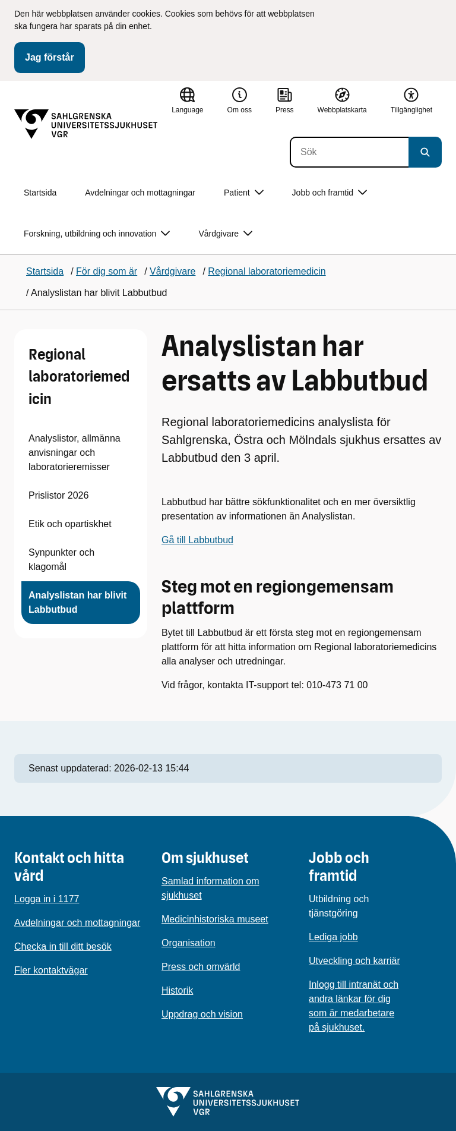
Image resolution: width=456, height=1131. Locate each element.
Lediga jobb (333, 937)
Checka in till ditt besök (63, 946)
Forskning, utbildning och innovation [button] (97, 234)
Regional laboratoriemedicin (79, 377)
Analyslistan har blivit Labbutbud (77, 602)
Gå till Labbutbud (197, 540)
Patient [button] (244, 193)
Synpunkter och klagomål (61, 559)
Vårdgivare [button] (225, 234)
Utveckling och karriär (354, 961)
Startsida (40, 192)
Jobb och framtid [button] (330, 193)
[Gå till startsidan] (86, 124)
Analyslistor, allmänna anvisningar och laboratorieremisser (74, 452)
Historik (177, 990)
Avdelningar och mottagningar (140, 192)
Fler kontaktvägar (51, 970)
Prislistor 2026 (58, 495)
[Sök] (349, 152)
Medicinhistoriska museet (215, 919)
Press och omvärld (201, 967)
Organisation (189, 943)
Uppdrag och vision (202, 1014)
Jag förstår (49, 57)
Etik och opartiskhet (70, 524)
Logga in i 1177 (46, 899)
